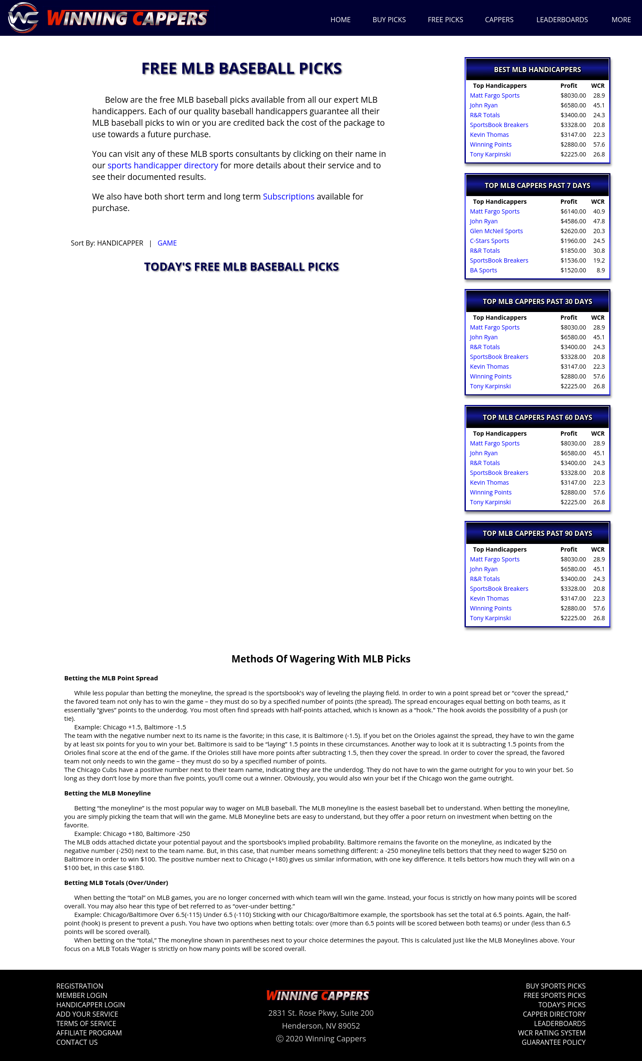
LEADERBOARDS (562, 19)
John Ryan (483, 105)
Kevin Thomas (488, 134)
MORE (621, 19)
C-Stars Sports (488, 241)
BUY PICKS (389, 19)
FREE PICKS (445, 19)
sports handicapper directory (162, 165)
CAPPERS (499, 19)
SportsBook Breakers (498, 125)
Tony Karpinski (489, 154)
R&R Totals (484, 115)
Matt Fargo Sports (494, 95)
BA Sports (482, 270)
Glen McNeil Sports (495, 231)
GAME (167, 243)
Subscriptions (289, 196)
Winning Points (489, 144)
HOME (341, 19)
